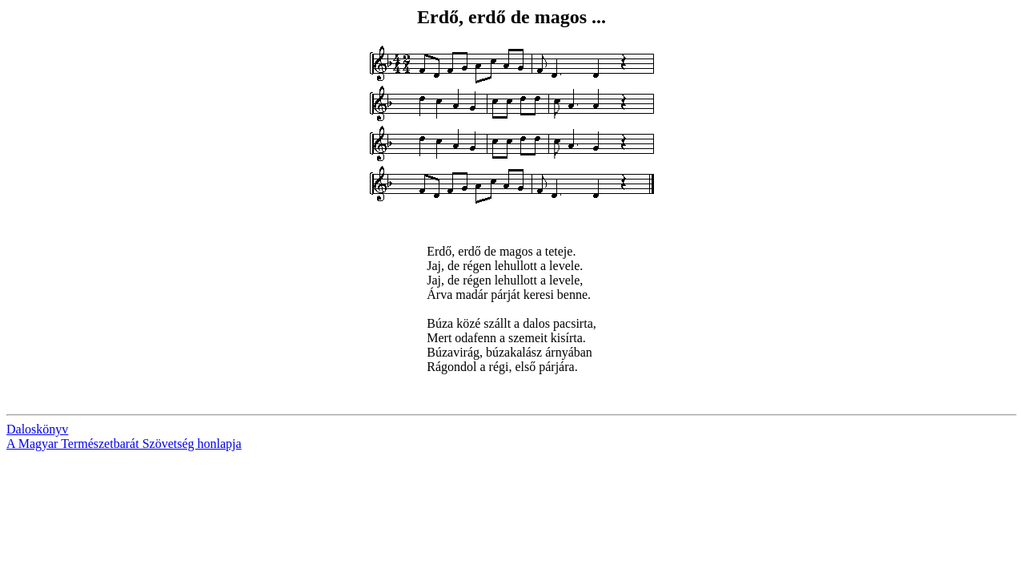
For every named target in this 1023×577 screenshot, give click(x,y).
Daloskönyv (37, 429)
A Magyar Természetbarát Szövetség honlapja (124, 443)
